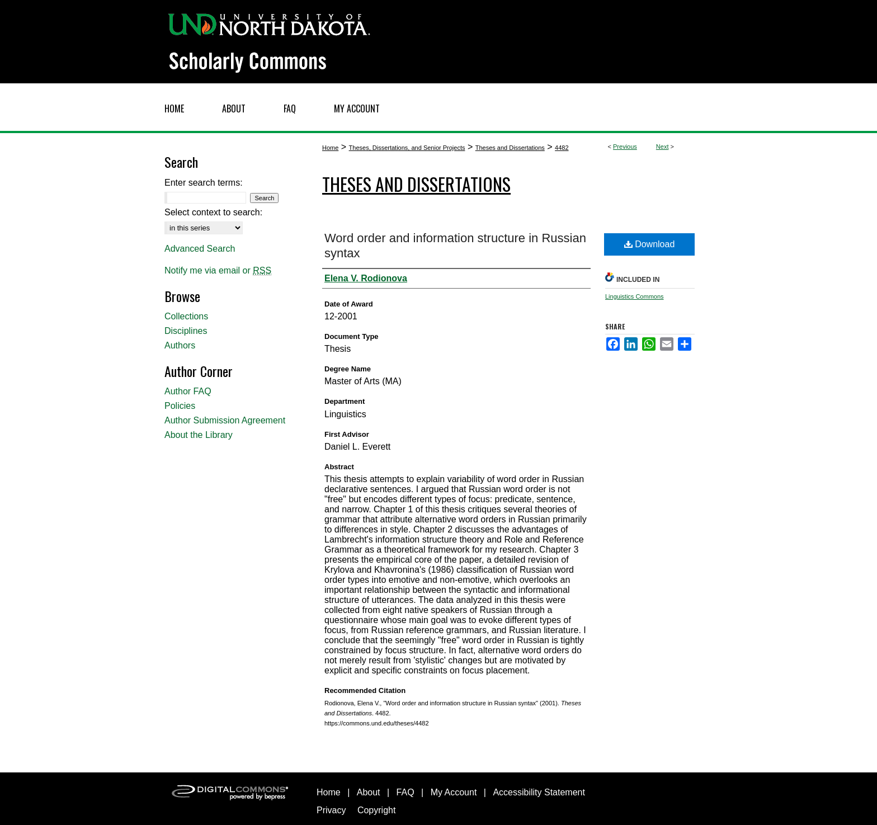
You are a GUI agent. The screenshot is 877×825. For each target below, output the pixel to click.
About (368, 792)
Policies (179, 406)
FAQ (405, 792)
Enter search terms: (203, 182)
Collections (186, 316)
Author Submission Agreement (224, 420)
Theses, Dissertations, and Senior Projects (407, 147)
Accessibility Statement (539, 792)
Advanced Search (199, 248)
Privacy (331, 810)
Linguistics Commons (634, 296)
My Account (454, 792)
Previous (625, 146)
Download (649, 244)
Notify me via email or (217, 271)
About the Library (198, 435)
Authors (179, 345)
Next (662, 146)
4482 (561, 147)
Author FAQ (187, 391)
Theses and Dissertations (510, 147)
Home (330, 147)
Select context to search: (213, 212)
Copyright (376, 810)
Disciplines (185, 331)
